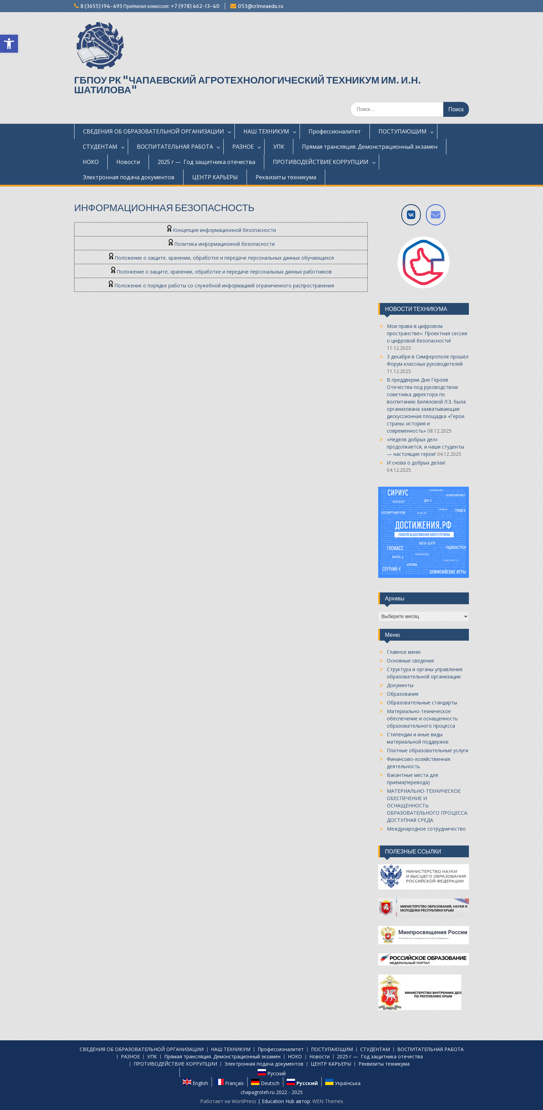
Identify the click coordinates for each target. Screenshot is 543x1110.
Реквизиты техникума (286, 177)
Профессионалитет (335, 131)
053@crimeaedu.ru (260, 6)
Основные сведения (410, 660)
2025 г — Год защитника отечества (206, 162)
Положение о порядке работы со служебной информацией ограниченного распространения (220, 285)
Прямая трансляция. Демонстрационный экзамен (369, 146)
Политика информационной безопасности (221, 244)
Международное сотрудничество (426, 828)
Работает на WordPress (228, 1101)
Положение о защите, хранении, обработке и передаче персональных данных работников (221, 271)
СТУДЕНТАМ (100, 146)
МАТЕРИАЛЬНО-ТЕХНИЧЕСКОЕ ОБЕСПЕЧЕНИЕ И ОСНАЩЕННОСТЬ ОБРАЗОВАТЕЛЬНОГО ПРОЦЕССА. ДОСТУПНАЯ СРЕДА (427, 805)
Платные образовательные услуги (427, 750)
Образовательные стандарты (422, 702)
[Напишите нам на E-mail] (435, 214)
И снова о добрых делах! (416, 462)
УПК (278, 146)
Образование (403, 694)
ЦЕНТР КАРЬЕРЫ (215, 177)
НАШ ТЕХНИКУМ (266, 131)
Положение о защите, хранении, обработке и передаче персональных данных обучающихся (221, 257)
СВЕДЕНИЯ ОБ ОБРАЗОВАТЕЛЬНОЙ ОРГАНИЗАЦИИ (153, 131)
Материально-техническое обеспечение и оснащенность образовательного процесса (422, 718)
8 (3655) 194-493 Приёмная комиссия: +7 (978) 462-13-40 (150, 6)
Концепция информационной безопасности (221, 230)
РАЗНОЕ (243, 146)
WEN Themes (327, 1101)
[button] (9, 44)
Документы (400, 685)
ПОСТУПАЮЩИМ (403, 131)
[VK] (411, 214)
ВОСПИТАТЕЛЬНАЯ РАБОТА (175, 146)
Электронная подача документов (129, 177)
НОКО (91, 162)
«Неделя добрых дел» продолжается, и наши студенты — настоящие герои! (425, 446)
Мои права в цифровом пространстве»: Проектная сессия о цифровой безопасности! (427, 333)
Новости (128, 162)
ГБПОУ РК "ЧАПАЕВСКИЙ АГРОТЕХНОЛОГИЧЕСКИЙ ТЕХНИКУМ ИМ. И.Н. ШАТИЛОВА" (247, 85)
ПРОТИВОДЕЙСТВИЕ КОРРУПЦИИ (320, 162)
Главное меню (404, 652)
